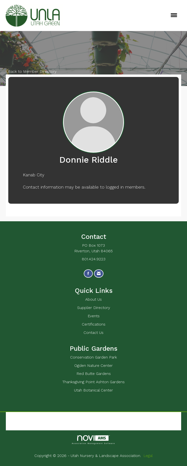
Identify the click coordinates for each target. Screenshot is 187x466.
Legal (148, 455)
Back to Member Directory (31, 71)
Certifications (93, 324)
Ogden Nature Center (93, 365)
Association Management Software (93, 439)
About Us (93, 299)
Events (94, 316)
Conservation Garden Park (93, 357)
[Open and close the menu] (122, 15)
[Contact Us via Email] (98, 273)
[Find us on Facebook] (88, 273)
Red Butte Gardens (93, 373)
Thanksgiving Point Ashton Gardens (93, 382)
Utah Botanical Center (93, 390)
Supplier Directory (93, 307)
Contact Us (93, 332)
